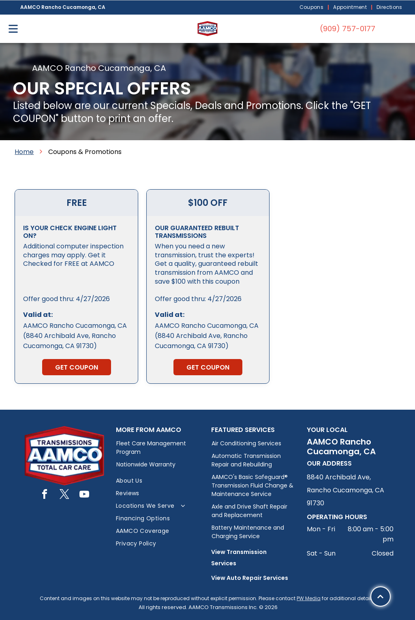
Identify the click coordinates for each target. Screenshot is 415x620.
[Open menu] (13, 29)
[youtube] (84, 495)
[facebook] (44, 495)
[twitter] (64, 495)
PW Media (309, 598)
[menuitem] (312, 7)
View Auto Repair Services (249, 578)
